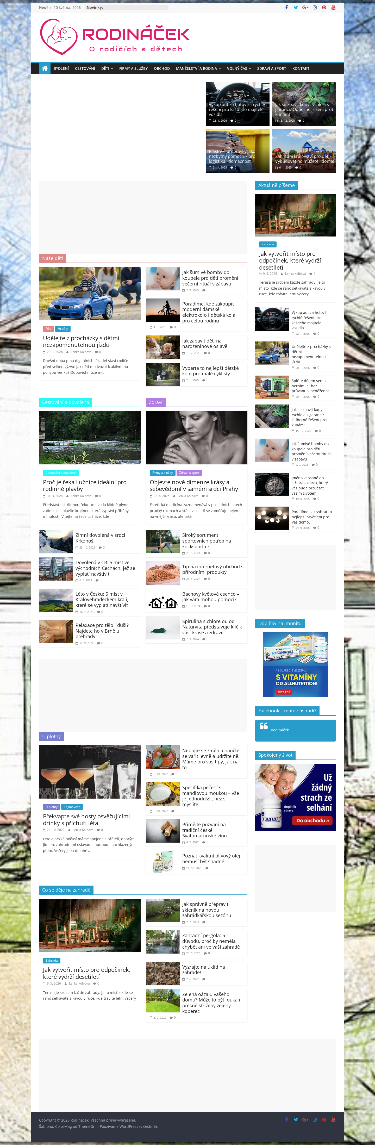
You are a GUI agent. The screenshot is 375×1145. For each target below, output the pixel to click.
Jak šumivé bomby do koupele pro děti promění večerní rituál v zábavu (210, 278)
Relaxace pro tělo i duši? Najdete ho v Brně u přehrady (102, 630)
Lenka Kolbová (81, 352)
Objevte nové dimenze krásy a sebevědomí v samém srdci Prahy (194, 485)
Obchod (162, 68)
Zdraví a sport (271, 68)
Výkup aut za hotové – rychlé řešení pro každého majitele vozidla (237, 109)
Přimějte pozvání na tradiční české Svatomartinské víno (204, 830)
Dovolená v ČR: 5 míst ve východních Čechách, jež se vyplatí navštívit (105, 568)
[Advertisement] (143, 217)
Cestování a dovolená (61, 472)
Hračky (63, 328)
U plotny (52, 807)
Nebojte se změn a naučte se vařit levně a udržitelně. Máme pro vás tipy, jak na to (211, 758)
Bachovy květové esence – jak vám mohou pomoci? (210, 597)
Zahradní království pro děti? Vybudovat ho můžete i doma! (304, 158)
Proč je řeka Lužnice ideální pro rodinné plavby (85, 485)
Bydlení (61, 68)
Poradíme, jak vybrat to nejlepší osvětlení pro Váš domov (312, 516)
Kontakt (300, 68)
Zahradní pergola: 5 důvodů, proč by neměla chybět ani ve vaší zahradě (211, 941)
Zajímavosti (72, 807)
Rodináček (280, 729)
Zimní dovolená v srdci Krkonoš (100, 538)
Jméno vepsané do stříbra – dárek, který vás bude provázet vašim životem (310, 485)
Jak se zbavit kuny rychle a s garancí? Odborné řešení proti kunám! (304, 109)
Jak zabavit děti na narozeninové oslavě (204, 344)
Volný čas (237, 68)
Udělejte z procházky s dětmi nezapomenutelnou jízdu (81, 341)
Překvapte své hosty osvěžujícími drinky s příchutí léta (86, 819)
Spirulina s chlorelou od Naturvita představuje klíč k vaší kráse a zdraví (212, 627)
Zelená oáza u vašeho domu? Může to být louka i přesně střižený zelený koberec (211, 1002)
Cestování (85, 68)
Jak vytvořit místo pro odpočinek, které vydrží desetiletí (86, 973)
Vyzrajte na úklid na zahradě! (203, 970)
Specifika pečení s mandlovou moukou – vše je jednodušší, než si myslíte (210, 795)
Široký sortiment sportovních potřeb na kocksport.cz (206, 540)
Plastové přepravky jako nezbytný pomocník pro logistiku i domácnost (232, 156)
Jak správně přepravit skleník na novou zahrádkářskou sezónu (206, 909)
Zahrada (52, 960)
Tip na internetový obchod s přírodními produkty (212, 569)
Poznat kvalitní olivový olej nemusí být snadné (211, 858)
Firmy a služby (133, 68)
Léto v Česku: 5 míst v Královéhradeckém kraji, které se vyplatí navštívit (102, 599)
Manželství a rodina (196, 68)
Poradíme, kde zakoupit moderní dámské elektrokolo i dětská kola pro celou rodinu (208, 312)
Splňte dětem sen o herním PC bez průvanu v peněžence (310, 385)
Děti (105, 68)
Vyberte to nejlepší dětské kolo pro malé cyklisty (210, 371)
